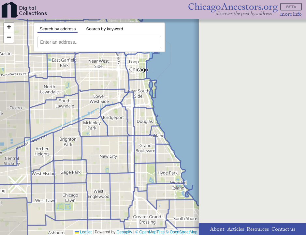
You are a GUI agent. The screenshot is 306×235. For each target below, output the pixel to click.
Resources (258, 229)
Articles (235, 229)
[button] (9, 28)
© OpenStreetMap (181, 232)
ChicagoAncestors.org (233, 6)
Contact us (283, 229)
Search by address (57, 28)
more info (291, 13)
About (217, 229)
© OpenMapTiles (150, 232)
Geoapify (124, 232)
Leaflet (83, 232)
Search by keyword (104, 28)
